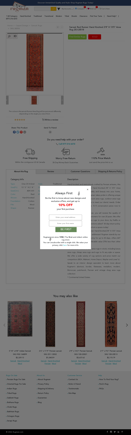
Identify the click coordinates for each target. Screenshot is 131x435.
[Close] (66, 189)
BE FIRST (66, 229)
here (65, 245)
